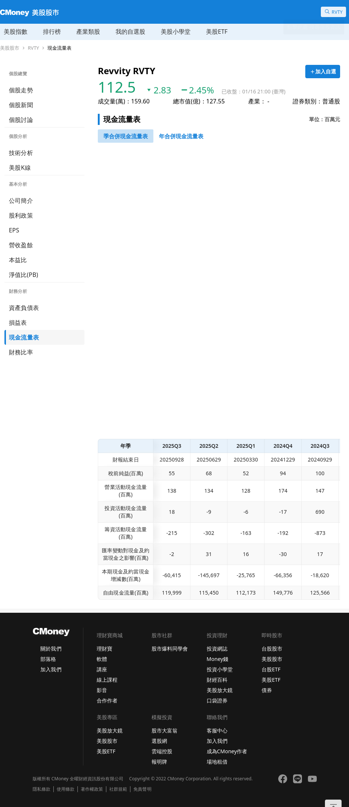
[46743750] (181, 136)
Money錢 (218, 658)
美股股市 (9, 48)
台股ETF (271, 669)
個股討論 (21, 120)
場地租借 (217, 761)
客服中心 (217, 730)
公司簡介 (21, 200)
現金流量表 (59, 48)
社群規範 (118, 789)
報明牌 (159, 761)
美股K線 (20, 167)
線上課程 (107, 679)
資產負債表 (24, 308)
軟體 (102, 658)
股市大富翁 (164, 730)
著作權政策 (92, 789)
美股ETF (216, 31)
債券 (267, 690)
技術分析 (21, 153)
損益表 (18, 322)
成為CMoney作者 (227, 751)
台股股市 (272, 648)
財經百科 (217, 679)
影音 (102, 690)
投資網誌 (217, 648)
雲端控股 (162, 751)
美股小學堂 (175, 31)
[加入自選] (322, 71)
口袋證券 (217, 700)
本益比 (18, 260)
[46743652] (125, 136)
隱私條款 (41, 789)
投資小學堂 (220, 669)
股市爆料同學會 (170, 648)
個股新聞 (21, 105)
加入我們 (50, 669)
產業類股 (88, 31)
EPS (14, 230)
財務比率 (21, 352)
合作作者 (107, 700)
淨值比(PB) (23, 275)
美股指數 (15, 31)
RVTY (33, 48)
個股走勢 (21, 90)
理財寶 (104, 648)
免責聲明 (142, 789)
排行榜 (52, 31)
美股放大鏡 (220, 690)
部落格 (48, 658)
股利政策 (21, 215)
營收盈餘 (21, 245)
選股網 (159, 740)
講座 (102, 669)
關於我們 (50, 648)
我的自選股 (130, 31)
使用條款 (65, 789)
